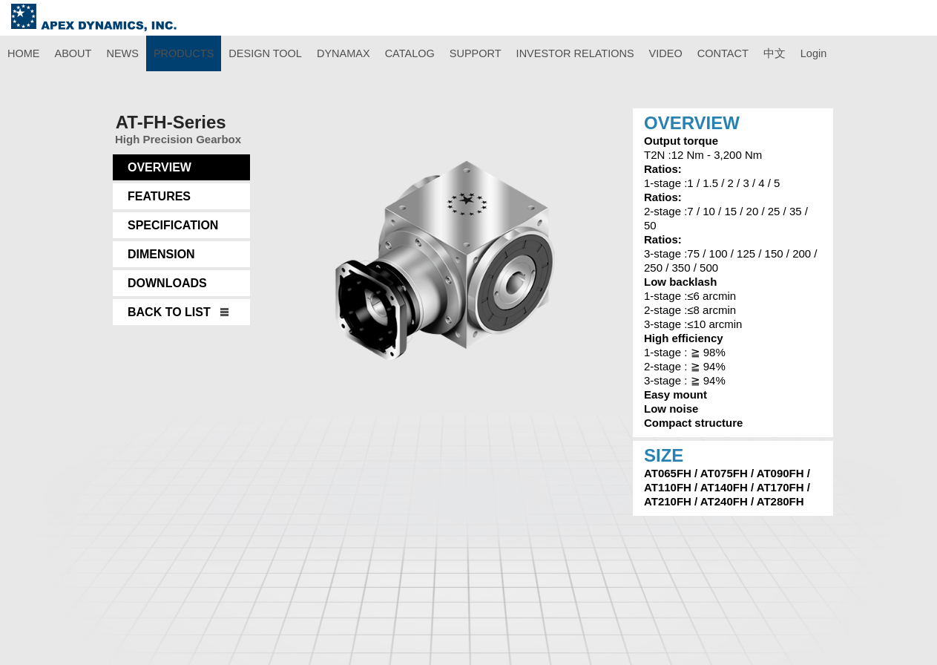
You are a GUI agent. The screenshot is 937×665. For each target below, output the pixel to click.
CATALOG (410, 53)
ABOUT (73, 53)
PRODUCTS (184, 53)
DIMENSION (161, 254)
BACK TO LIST (169, 312)
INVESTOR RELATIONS (575, 53)
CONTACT (723, 53)
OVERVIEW (159, 167)
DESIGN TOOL (265, 53)
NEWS (122, 53)
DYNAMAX (343, 53)
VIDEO (666, 53)
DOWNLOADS (167, 283)
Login (813, 53)
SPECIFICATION (173, 225)
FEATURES (159, 196)
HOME (23, 53)
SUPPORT (476, 53)
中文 (774, 53)
